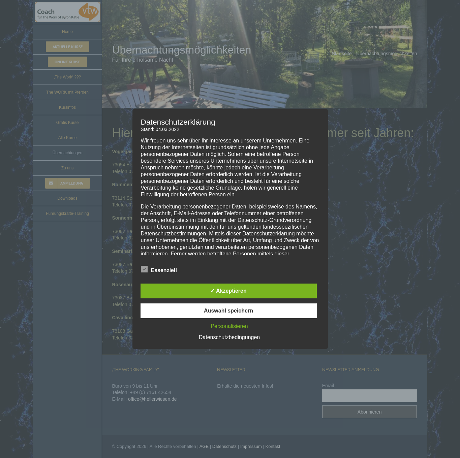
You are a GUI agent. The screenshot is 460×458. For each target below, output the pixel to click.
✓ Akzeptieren (228, 291)
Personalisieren (229, 326)
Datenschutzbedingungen (229, 337)
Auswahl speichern (228, 311)
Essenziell (159, 269)
